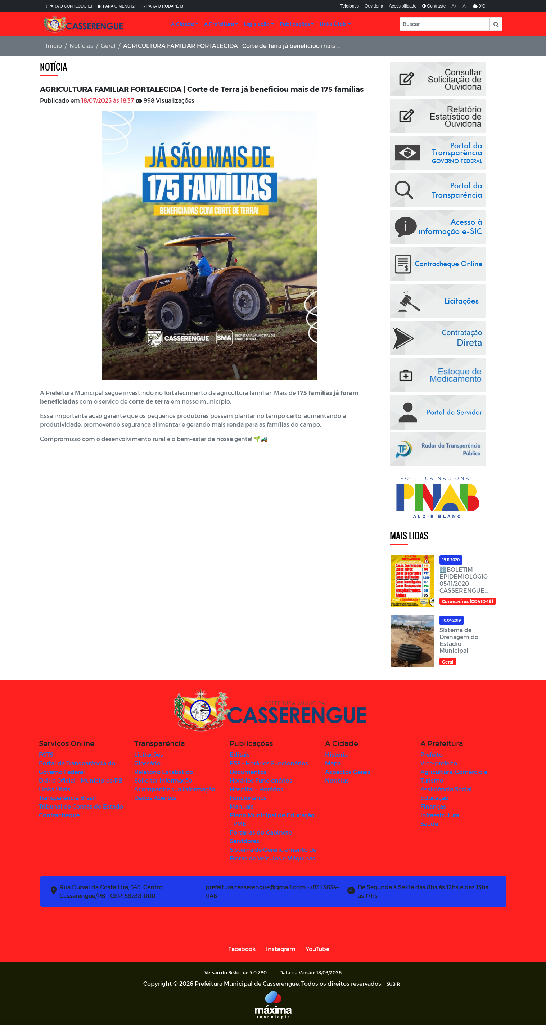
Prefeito (431, 754)
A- (465, 6)
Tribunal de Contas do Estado (81, 806)
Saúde (429, 823)
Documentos (248, 771)
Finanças (433, 806)
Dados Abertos (155, 797)
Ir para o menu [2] (117, 6)
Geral (108, 45)
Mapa (333, 763)
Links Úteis (333, 24)
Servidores (244, 840)
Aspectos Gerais (348, 771)
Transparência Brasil (67, 797)
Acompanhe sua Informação (174, 789)
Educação (434, 797)
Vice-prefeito (438, 763)
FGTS (46, 754)
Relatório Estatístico (163, 771)
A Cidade (182, 24)
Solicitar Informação (163, 780)
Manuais (242, 806)
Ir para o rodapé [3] (162, 6)
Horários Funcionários (261, 780)
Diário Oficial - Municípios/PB (80, 780)
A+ (454, 6)
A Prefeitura (219, 24)
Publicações (295, 24)
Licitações (148, 754)
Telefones (349, 6)
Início (54, 45)
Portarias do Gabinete (261, 832)
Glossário (147, 763)
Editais (240, 754)
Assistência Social (446, 789)
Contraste (434, 6)
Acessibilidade (402, 6)
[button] (495, 24)
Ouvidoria (374, 6)
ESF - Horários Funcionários (269, 763)
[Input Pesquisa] (445, 24)
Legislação (257, 24)
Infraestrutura (439, 815)
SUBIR (393, 983)
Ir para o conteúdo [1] (68, 6)
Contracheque (59, 815)
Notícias (81, 45)
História (336, 754)
